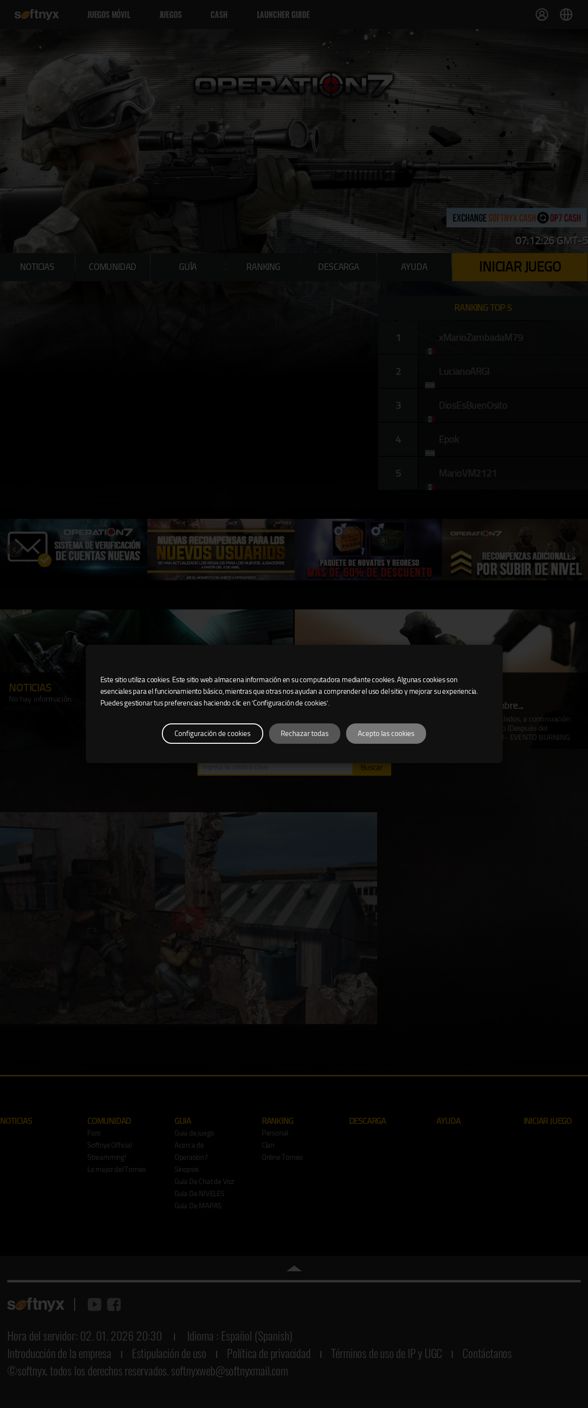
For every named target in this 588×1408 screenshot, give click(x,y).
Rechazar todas (305, 733)
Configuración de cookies (213, 733)
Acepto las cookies (386, 733)
